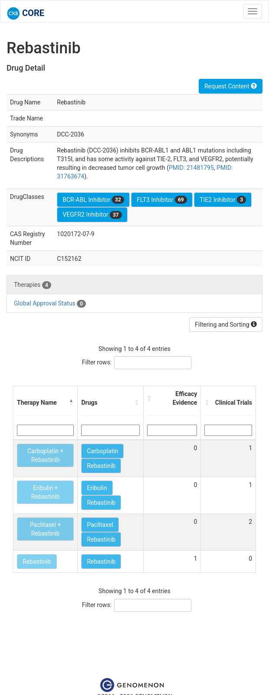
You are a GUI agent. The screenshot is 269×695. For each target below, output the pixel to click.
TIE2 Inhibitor (223, 200)
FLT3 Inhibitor (162, 200)
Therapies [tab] (32, 285)
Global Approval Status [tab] (50, 304)
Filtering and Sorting (226, 324)
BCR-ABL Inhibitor (93, 200)
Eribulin (97, 487)
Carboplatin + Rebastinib (45, 455)
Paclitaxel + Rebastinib (45, 529)
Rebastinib (101, 465)
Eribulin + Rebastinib (45, 492)
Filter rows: (97, 362)
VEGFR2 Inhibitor (91, 215)
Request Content (230, 86)
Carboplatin (102, 451)
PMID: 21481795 (191, 167)
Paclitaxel (100, 524)
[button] (71, 402)
